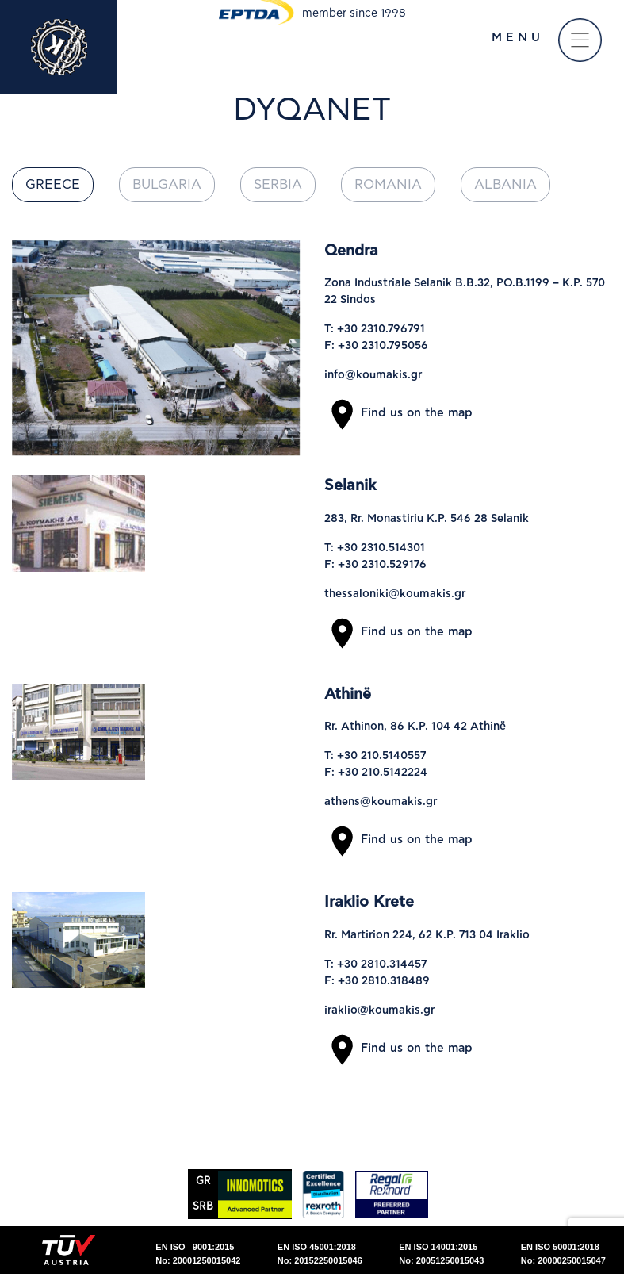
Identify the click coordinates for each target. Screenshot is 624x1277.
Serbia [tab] (278, 184)
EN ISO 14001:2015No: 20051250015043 (441, 1253)
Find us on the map (398, 413)
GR (203, 1181)
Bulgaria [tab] (166, 184)
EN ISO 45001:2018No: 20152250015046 (320, 1253)
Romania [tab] (388, 184)
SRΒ (203, 1207)
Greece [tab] (52, 184)
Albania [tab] (505, 184)
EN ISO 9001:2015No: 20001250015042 (197, 1253)
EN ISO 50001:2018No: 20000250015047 (563, 1253)
